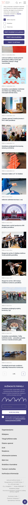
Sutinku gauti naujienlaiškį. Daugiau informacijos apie (13, 418)
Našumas (8, 27)
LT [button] (20, 2)
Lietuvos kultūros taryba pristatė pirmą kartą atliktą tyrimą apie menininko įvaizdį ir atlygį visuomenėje (12, 60)
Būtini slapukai (9, 20)
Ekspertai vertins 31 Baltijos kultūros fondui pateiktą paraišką (13, 254)
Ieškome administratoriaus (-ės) (12, 200)
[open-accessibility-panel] (24, 501)
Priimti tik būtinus (14, 42)
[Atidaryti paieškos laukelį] (16, 2)
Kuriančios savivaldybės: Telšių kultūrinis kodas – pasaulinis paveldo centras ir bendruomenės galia (13, 338)
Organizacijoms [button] (7, 430)
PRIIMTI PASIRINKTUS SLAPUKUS (14, 32)
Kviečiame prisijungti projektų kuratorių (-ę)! (11, 309)
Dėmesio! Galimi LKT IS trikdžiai (12, 174)
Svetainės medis (12, 496)
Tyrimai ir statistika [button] (9, 469)
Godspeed (15, 498)
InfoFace (17, 500)
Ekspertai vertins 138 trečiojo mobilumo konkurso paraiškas (11, 282)
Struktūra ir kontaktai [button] (9, 464)
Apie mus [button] (5, 460)
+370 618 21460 (14, 484)
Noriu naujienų (14, 412)
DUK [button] (3, 448)
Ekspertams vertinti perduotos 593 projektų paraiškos (13, 226)
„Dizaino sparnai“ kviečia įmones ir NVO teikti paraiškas (13, 119)
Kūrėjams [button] (5, 434)
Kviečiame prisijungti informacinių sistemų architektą (12, 147)
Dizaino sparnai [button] (7, 443)
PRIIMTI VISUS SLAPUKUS (13, 37)
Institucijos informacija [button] (10, 473)
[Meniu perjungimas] (24, 2)
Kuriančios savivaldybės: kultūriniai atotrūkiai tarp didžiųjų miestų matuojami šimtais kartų (13, 90)
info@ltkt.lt (8, 486)
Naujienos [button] (5, 451)
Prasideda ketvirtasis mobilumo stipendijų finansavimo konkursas (12, 366)
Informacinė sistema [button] (9, 455)
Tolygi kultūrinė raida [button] (9, 439)
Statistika (8, 23)
